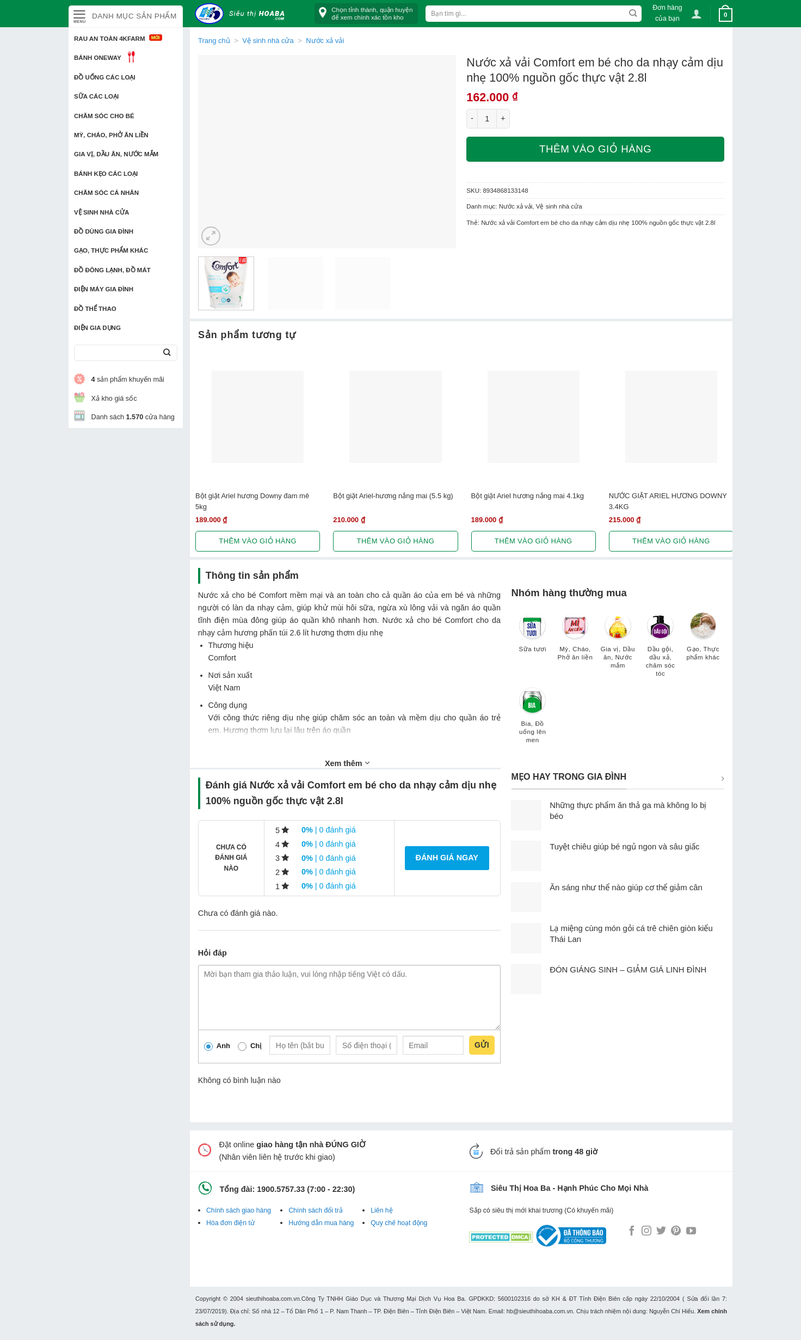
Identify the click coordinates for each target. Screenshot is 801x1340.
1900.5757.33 (281, 1189)
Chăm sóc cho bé (104, 116)
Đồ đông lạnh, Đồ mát (112, 270)
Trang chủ (214, 40)
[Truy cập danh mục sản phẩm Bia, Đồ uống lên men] (533, 720)
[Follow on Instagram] (646, 1231)
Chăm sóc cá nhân (106, 192)
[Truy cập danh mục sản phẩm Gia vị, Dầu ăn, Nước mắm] (617, 646)
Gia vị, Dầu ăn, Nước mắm (116, 154)
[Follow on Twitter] (661, 1231)
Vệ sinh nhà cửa (101, 212)
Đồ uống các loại (104, 77)
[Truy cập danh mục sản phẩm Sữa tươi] (533, 638)
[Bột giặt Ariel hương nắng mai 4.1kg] (534, 417)
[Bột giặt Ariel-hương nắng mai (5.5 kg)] (395, 417)
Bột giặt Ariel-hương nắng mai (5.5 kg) (393, 496)
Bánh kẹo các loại (106, 173)
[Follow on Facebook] (632, 1231)
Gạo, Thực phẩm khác (111, 250)
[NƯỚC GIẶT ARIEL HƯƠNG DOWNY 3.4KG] (671, 417)
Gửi (482, 1045)
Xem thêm (347, 763)
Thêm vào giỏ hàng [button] (258, 541)
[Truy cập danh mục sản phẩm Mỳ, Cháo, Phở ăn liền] (575, 642)
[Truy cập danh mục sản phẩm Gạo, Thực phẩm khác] (703, 642)
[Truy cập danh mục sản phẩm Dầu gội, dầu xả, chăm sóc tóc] (660, 650)
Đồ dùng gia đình (103, 231)
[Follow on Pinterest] (676, 1231)
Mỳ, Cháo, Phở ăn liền (111, 135)
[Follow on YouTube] (691, 1231)
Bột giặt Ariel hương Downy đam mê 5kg (252, 501)
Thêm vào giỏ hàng (595, 149)
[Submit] (167, 353)
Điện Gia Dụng (97, 328)
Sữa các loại (96, 96)
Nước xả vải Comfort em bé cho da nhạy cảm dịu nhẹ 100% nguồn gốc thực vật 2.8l (598, 222)
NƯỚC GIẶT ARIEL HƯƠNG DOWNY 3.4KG (668, 501)
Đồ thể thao (95, 308)
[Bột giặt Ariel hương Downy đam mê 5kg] (258, 417)
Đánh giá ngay (447, 857)
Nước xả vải (325, 40)
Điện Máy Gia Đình (103, 289)
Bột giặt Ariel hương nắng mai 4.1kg (527, 496)
